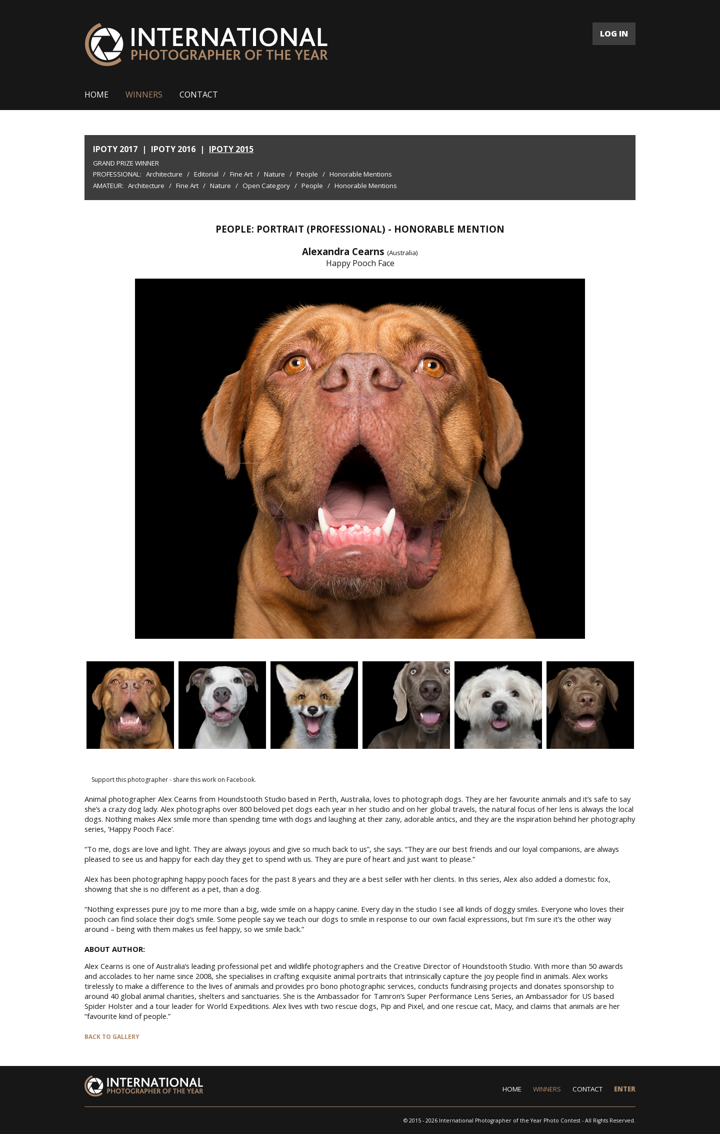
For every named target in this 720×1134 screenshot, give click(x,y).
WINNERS (144, 94)
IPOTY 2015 (231, 149)
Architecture (164, 174)
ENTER (625, 1088)
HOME (96, 94)
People (307, 174)
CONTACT (199, 94)
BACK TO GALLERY (112, 1036)
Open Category (266, 185)
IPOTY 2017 (115, 149)
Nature (274, 174)
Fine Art (241, 174)
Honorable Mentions (361, 174)
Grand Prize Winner (126, 163)
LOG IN (614, 33)
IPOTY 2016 (173, 149)
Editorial (206, 174)
